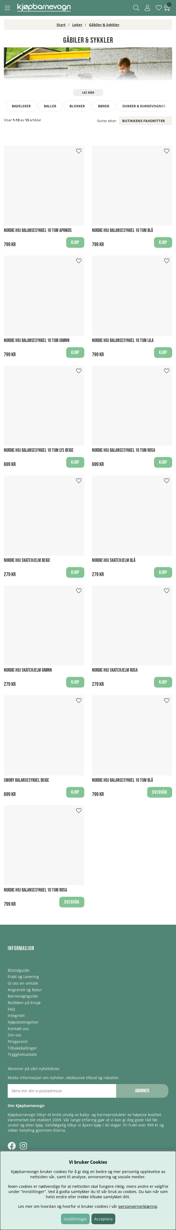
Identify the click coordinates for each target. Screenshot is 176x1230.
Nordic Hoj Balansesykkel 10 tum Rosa (123, 450)
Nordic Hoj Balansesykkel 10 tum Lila (122, 340)
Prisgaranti (18, 1041)
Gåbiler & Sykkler (104, 24)
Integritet (16, 1015)
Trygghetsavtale (22, 1054)
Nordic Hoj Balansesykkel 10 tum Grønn (36, 340)
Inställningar (75, 1219)
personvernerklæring (137, 1206)
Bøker (103, 106)
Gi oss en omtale (23, 983)
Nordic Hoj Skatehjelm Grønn (28, 670)
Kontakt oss (18, 1028)
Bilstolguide (18, 970)
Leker (77, 24)
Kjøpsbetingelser (23, 1022)
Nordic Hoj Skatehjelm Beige (27, 560)
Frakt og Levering (23, 976)
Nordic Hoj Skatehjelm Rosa (115, 670)
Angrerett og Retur (25, 989)
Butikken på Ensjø (24, 1002)
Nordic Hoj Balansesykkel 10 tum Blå (122, 230)
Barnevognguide (23, 996)
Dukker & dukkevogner (144, 106)
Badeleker (21, 106)
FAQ (11, 1009)
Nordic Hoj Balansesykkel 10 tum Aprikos (38, 230)
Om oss (14, 1035)
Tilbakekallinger (22, 1048)
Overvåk (159, 792)
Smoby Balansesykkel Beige (26, 780)
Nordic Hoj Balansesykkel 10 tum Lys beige (39, 450)
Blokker (77, 106)
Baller (50, 106)
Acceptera (103, 1219)
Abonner (142, 1091)
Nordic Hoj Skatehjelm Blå (113, 560)
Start (61, 24)
